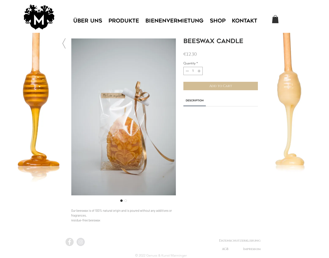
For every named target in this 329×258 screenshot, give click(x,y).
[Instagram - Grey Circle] (81, 242)
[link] (195, 100)
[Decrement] (187, 71)
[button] (275, 19)
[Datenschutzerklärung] (239, 240)
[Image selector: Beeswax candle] (121, 200)
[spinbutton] (193, 71)
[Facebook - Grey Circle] (69, 242)
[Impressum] (251, 249)
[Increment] (199, 71)
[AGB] (225, 249)
